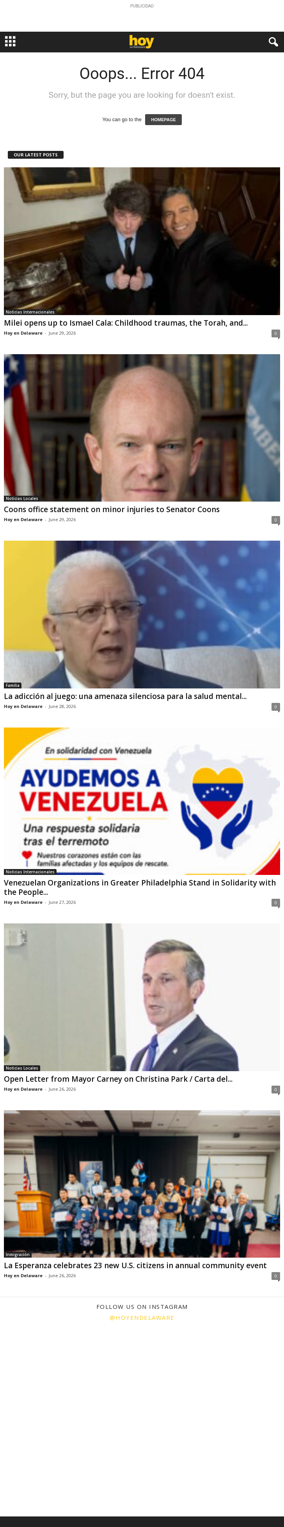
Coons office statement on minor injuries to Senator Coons (112, 509)
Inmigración (18, 1254)
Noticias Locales (22, 498)
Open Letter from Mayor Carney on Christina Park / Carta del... (118, 1079)
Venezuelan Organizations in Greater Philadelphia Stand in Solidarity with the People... (140, 887)
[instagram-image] (47, 1373)
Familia (13, 685)
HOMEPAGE (163, 119)
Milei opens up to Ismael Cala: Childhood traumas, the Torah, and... (126, 323)
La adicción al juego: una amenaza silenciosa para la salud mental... (125, 696)
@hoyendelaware (142, 1317)
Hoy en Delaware (23, 333)
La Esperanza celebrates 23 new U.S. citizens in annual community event (135, 1265)
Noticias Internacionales (30, 312)
